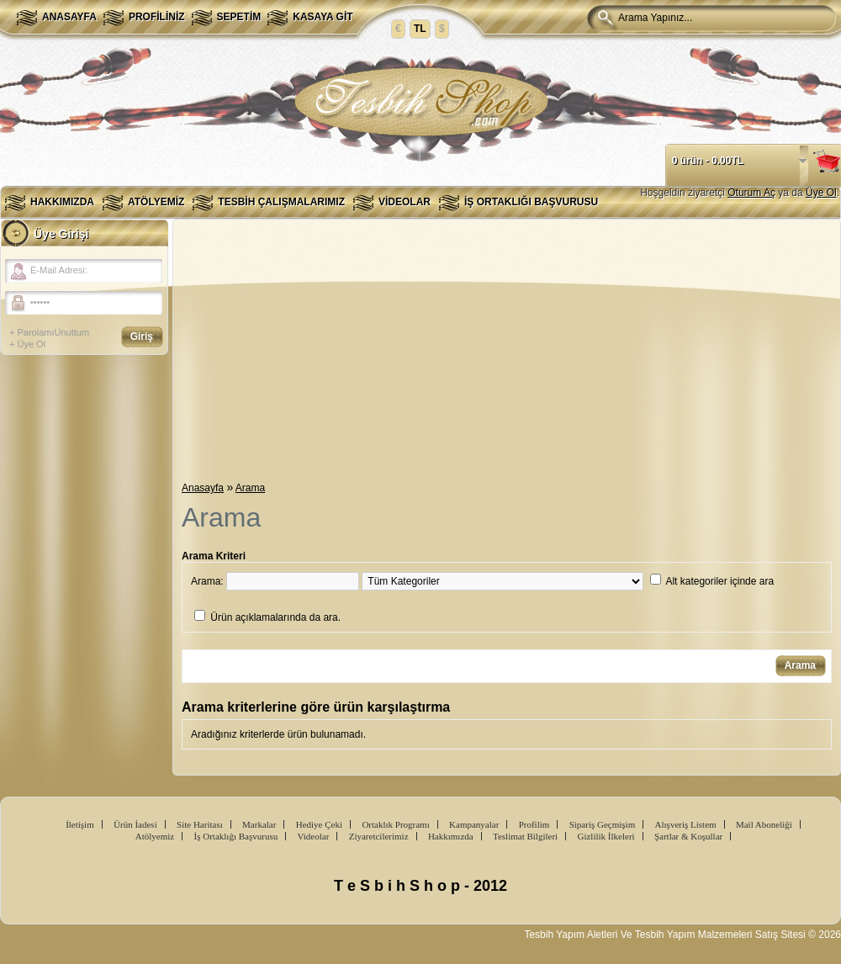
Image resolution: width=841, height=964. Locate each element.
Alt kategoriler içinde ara (719, 581)
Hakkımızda (62, 202)
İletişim (80, 824)
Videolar (404, 202)
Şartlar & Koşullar (688, 836)
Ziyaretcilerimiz (379, 836)
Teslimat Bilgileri (525, 836)
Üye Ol (821, 193)
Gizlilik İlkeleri (605, 836)
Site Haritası (200, 824)
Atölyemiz (156, 202)
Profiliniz (157, 17)
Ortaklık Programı (395, 824)
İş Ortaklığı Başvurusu (531, 202)
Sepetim (239, 17)
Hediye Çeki (319, 824)
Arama (250, 488)
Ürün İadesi (135, 824)
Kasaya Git (322, 17)
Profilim (534, 824)
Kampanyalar (474, 824)
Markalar (259, 824)
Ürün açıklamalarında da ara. (275, 617)
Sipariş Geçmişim (602, 824)
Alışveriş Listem (686, 824)
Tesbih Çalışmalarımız (281, 202)
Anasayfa (69, 17)
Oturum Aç (751, 193)
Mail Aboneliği (764, 824)
